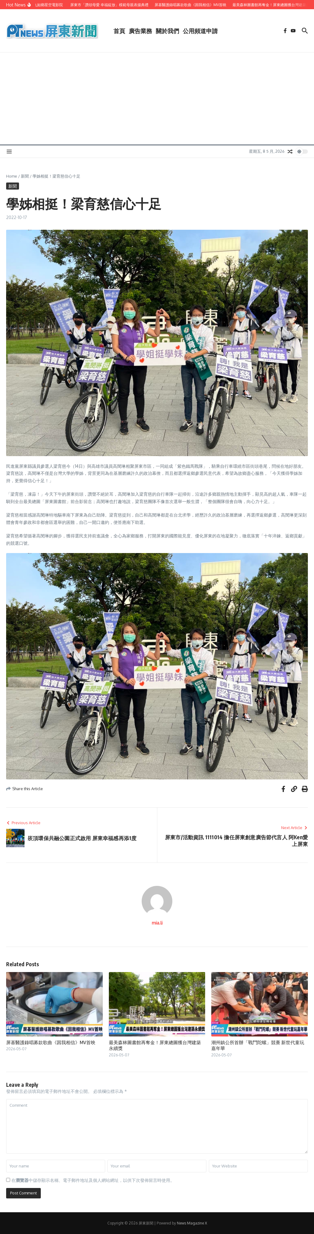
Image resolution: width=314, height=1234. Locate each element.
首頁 (119, 30)
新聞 (25, 176)
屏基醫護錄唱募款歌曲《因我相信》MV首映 (50, 1042)
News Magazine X (192, 1223)
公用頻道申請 (200, 30)
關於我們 (167, 30)
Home (11, 176)
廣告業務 (140, 30)
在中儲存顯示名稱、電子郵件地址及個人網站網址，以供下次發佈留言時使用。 (92, 1180)
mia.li (157, 923)
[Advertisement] (157, 98)
